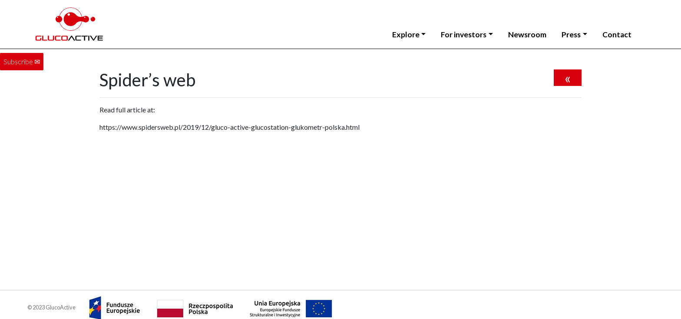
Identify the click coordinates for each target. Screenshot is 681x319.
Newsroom (527, 34)
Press (571, 34)
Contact (616, 34)
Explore (406, 34)
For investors (463, 34)
